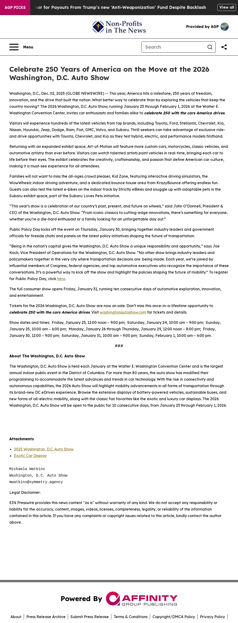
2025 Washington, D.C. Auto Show (44, 449)
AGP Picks (15, 7)
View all (226, 7)
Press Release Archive (46, 616)
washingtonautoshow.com (123, 312)
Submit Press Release (89, 616)
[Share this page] (224, 47)
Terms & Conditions (131, 616)
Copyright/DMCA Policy (173, 616)
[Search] (173, 47)
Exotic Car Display (30, 455)
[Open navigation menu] (21, 47)
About (15, 616)
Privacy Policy (212, 616)
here (61, 278)
